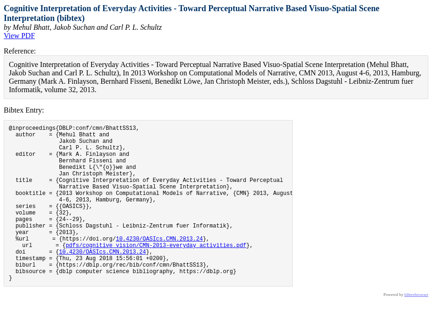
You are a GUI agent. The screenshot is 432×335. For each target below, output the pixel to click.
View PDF (19, 36)
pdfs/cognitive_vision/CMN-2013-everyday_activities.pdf (155, 271)
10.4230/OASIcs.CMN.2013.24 (159, 264)
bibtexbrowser (417, 328)
